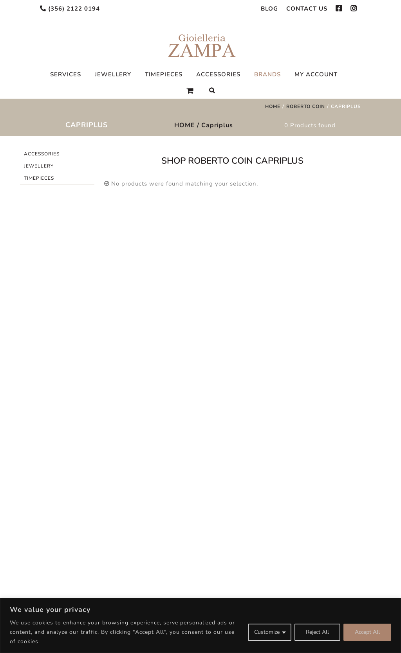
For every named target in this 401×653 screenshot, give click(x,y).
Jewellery (39, 166)
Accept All (367, 632)
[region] (200, 625)
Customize (267, 632)
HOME (184, 125)
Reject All (317, 632)
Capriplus (217, 125)
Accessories (42, 154)
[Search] (212, 90)
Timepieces (39, 178)
